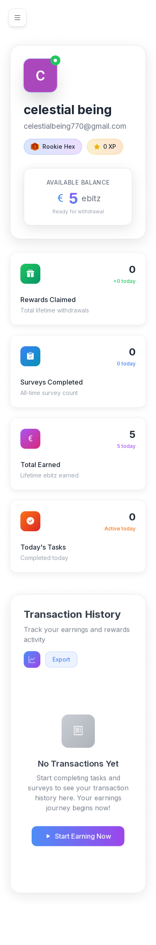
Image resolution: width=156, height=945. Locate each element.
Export (61, 661)
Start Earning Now (78, 839)
